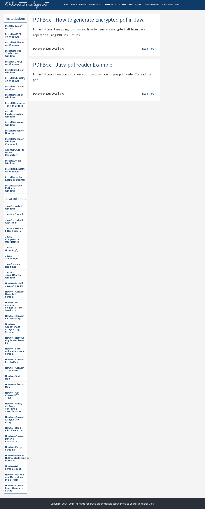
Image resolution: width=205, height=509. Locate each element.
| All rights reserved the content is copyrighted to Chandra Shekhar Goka (115, 503)
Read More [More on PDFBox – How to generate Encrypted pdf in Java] (148, 48)
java (62, 48)
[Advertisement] (183, 77)
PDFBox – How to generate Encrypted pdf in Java (89, 19)
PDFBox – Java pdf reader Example (72, 64)
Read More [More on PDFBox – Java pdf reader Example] (148, 93)
